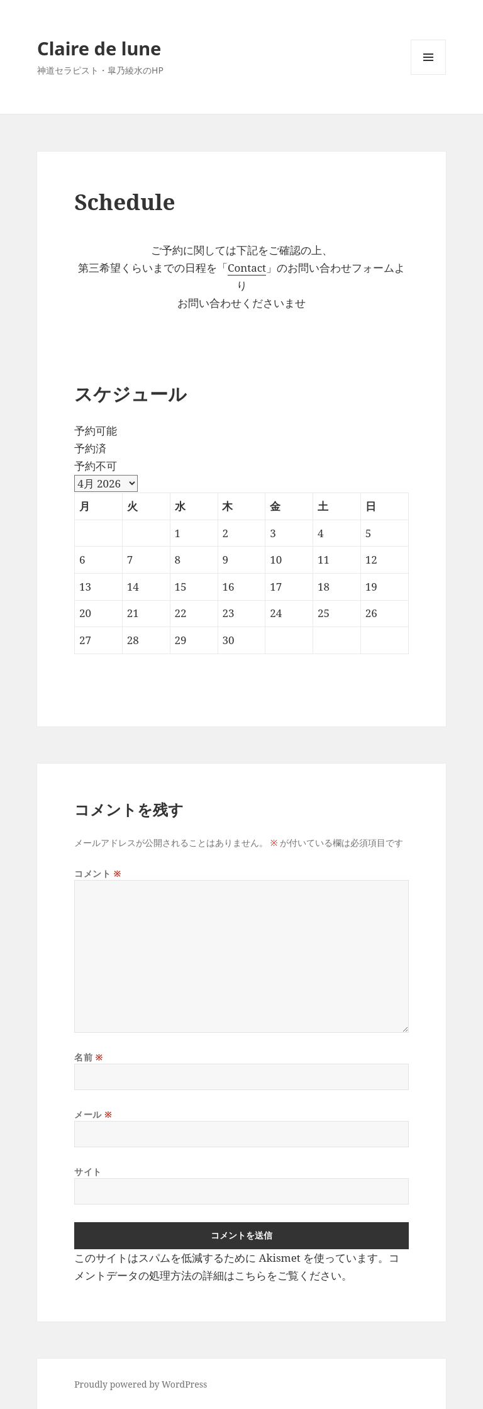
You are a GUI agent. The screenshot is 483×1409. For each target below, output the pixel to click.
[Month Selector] (106, 483)
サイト (88, 1172)
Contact (247, 267)
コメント (97, 873)
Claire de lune (99, 48)
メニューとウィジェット (428, 74)
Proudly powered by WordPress (140, 1384)
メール (93, 1114)
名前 (88, 1057)
